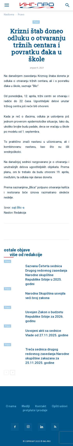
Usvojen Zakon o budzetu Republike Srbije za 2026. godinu (44, 316)
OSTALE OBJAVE (17, 250)
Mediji (26, 406)
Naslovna (9, 14)
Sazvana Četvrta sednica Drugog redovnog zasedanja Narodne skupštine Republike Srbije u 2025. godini (46, 275)
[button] (67, 5)
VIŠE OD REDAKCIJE (26, 254)
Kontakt (40, 406)
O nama (11, 406)
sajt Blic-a (18, 207)
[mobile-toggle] (6, 5)
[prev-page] (6, 372)
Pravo (21, 14)
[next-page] (12, 372)
